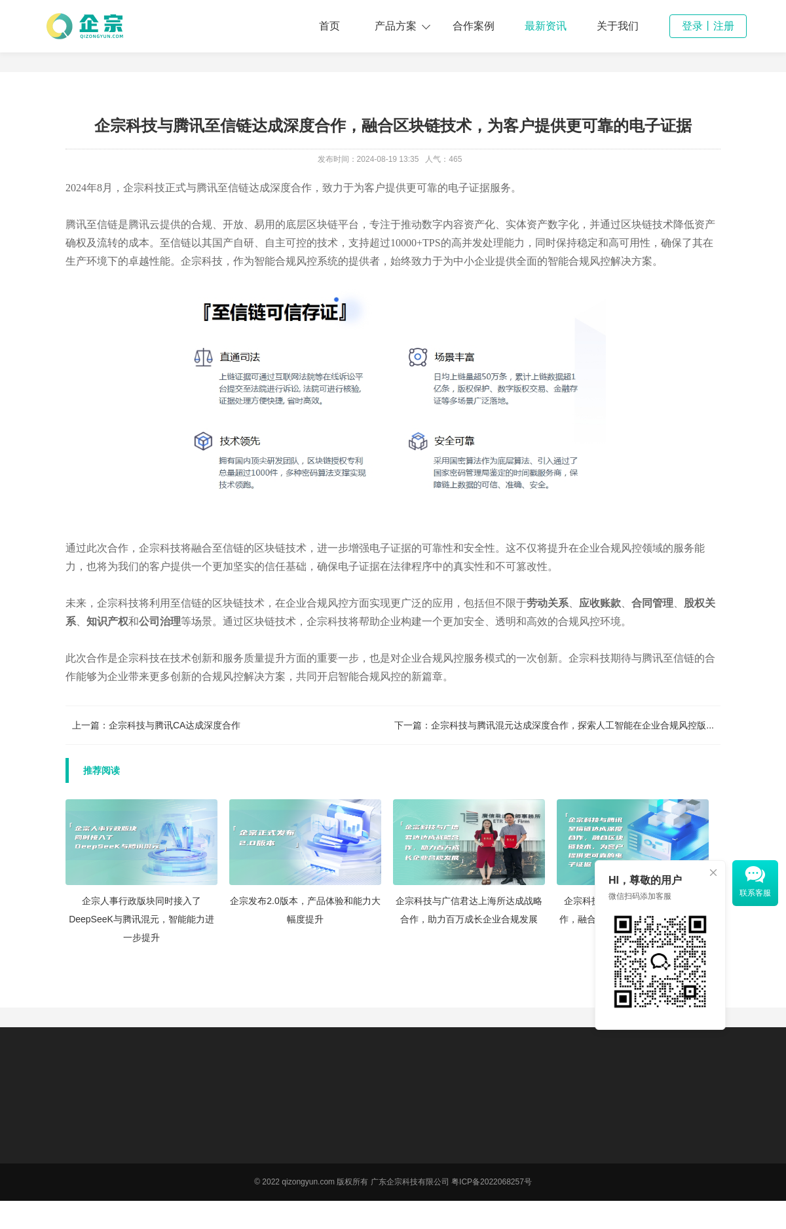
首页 (329, 25)
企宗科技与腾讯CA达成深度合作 (174, 725)
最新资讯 (546, 25)
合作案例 (474, 25)
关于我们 (618, 25)
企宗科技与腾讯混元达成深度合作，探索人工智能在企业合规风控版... (572, 725)
